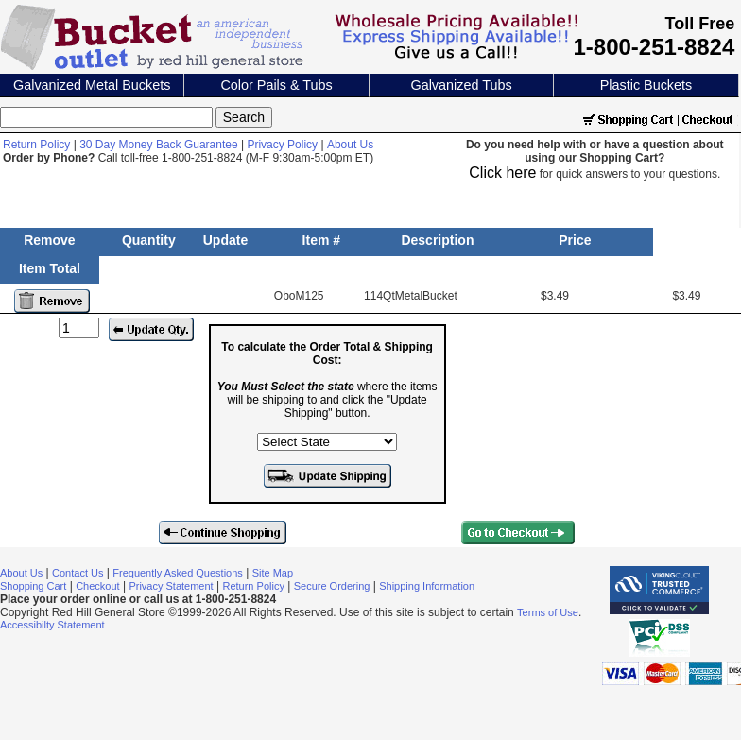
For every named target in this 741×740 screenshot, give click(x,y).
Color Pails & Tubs (276, 85)
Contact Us (77, 572)
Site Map (272, 572)
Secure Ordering (332, 586)
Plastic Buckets (646, 85)
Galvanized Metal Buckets (91, 85)
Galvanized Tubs (460, 85)
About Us (350, 144)
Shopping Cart (33, 586)
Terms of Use (547, 612)
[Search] (106, 117)
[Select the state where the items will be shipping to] (327, 442)
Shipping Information (426, 586)
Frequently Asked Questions (177, 572)
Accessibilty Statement (52, 624)
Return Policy (36, 144)
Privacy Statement (171, 586)
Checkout (97, 586)
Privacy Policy (282, 144)
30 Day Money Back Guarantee (158, 144)
